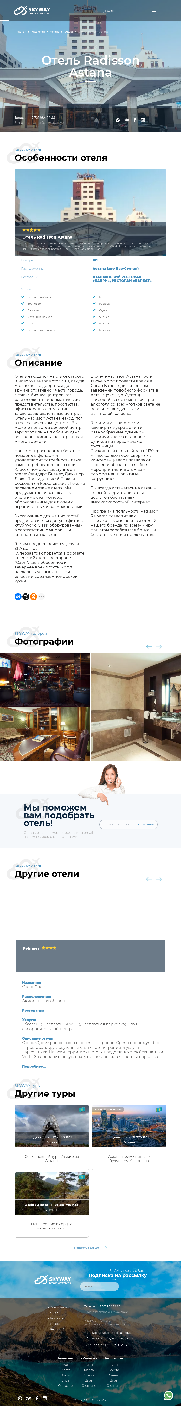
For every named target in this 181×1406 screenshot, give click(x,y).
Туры (65, 1365)
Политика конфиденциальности (109, 1338)
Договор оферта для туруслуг (107, 1344)
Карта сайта (58, 1329)
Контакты (57, 1318)
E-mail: (20, 123)
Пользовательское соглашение (109, 1333)
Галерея (56, 1324)
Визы (65, 1380)
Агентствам (58, 1307)
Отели (65, 1375)
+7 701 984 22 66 (42, 117)
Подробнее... (34, 1066)
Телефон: (22, 117)
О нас (54, 1313)
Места (65, 1370)
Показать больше (90, 1247)
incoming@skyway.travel (45, 123)
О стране (65, 1386)
